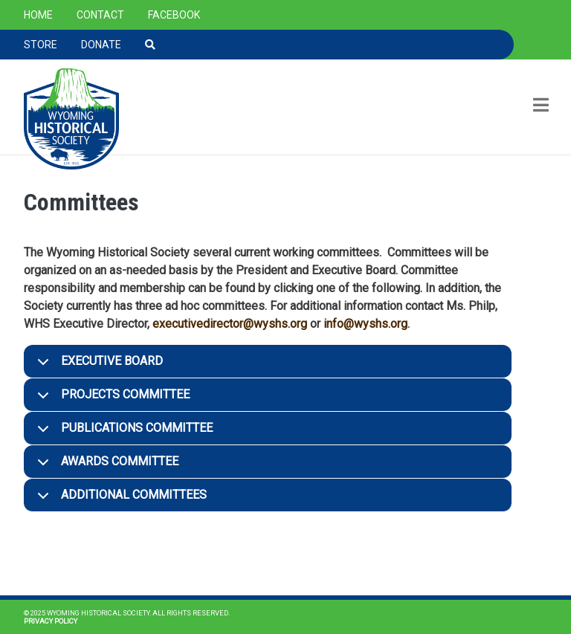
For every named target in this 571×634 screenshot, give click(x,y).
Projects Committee (111, 399)
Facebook (174, 15)
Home (38, 15)
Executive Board (97, 366)
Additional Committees (119, 500)
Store (40, 45)
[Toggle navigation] (539, 106)
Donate (101, 45)
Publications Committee (122, 433)
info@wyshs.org (365, 324)
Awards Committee (105, 466)
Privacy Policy (50, 621)
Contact (100, 15)
